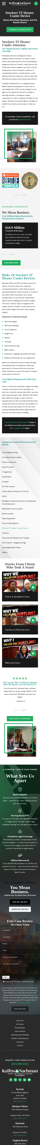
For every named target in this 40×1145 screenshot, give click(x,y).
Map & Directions (20, 1101)
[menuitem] (20, 452)
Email (5, 950)
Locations (20, 1042)
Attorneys (20, 1024)
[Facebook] (11, 1080)
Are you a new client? (10, 957)
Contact (20, 1045)
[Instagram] (15, 1080)
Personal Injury (20, 1028)
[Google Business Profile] (20, 1080)
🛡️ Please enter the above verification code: (18, 982)
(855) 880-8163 (20, 1063)
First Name (6, 930)
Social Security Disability (20, 1035)
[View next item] (23, 195)
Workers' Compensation (20, 1038)
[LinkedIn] (25, 1080)
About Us (20, 1021)
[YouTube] (29, 1080)
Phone (5, 944)
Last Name (6, 937)
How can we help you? (11, 964)
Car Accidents (20, 1031)
